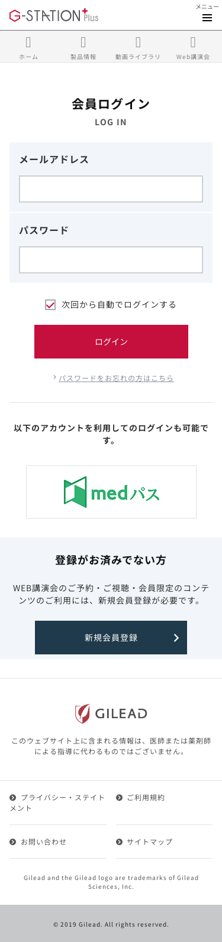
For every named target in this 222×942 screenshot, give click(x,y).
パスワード (44, 230)
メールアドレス (54, 159)
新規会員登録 (111, 637)
